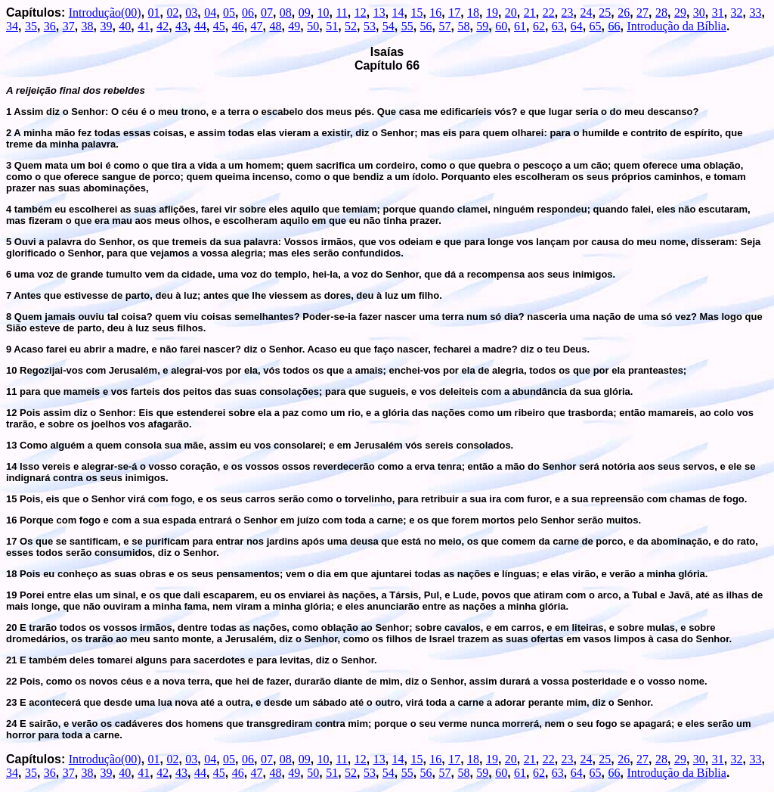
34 (12, 26)
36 (50, 26)
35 (31, 26)
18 (473, 12)
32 (737, 12)
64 (577, 26)
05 (229, 12)
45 (219, 26)
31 (718, 12)
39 (106, 26)
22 (549, 12)
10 (323, 12)
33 (755, 12)
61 (520, 26)
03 (191, 12)
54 (388, 26)
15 (416, 12)
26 (624, 12)
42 (162, 26)
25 (605, 12)
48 (275, 26)
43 (181, 26)
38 (88, 26)
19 (492, 12)
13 (379, 12)
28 (661, 12)
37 (69, 26)
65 (596, 26)
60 (501, 26)
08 (286, 12)
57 (444, 26)
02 (172, 12)
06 (248, 12)
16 (435, 12)
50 (313, 26)
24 (586, 12)
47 (257, 26)
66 (614, 26)
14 (398, 12)
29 (680, 12)
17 (454, 12)
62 (539, 26)
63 (558, 26)
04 (210, 12)
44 (200, 26)
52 (351, 26)
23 (568, 12)
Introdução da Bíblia (676, 26)
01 (154, 12)
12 (360, 12)
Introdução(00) (105, 12)
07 (267, 12)
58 (463, 26)
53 (370, 26)
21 (530, 12)
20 (511, 12)
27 (642, 12)
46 (238, 26)
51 (332, 26)
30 (699, 12)
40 (125, 26)
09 (305, 12)
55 (407, 26)
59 (482, 26)
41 (144, 26)
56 (426, 26)
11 (341, 12)
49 (294, 26)
